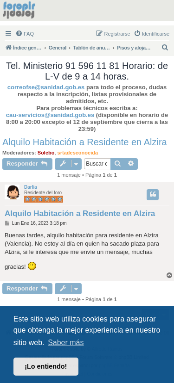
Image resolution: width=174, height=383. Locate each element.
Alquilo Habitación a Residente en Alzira (84, 142)
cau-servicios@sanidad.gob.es (50, 114)
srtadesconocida (78, 152)
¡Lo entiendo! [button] (46, 366)
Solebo (46, 152)
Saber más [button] (66, 342)
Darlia (30, 187)
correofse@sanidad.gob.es (46, 87)
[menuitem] (24, 33)
